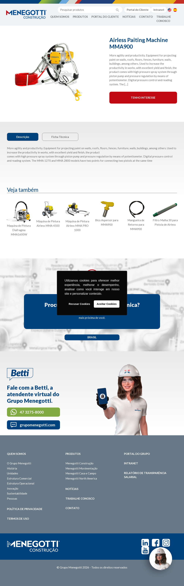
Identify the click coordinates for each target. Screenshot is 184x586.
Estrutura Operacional (20, 483)
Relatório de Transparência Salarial (145, 475)
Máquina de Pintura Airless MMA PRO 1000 (77, 226)
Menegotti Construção (79, 463)
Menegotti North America (81, 478)
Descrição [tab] (22, 136)
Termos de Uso (18, 518)
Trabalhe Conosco (163, 18)
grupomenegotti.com (37, 425)
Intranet (158, 9)
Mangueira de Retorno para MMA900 (135, 224)
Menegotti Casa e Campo (80, 473)
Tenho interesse (143, 97)
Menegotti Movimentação (81, 468)
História (12, 468)
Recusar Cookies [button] (79, 303)
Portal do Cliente (138, 9)
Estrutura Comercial (19, 478)
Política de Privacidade (24, 509)
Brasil (92, 337)
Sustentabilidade (17, 493)
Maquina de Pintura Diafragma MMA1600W (19, 230)
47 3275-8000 (32, 412)
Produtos (80, 16)
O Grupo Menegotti (19, 463)
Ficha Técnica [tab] (60, 136)
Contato (146, 16)
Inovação (12, 488)
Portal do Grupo (137, 453)
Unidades (12, 473)
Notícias (129, 16)
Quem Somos (59, 16)
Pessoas (12, 498)
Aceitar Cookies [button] (107, 303)
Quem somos (16, 453)
